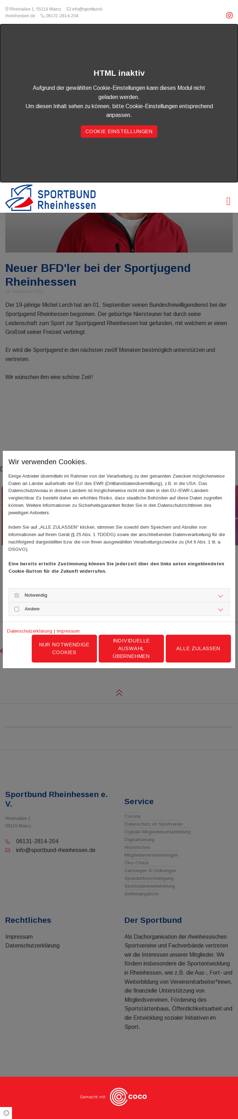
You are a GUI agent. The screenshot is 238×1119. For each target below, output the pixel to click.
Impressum (68, 631)
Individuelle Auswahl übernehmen (131, 648)
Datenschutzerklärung (29, 631)
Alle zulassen (198, 648)
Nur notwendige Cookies (64, 648)
